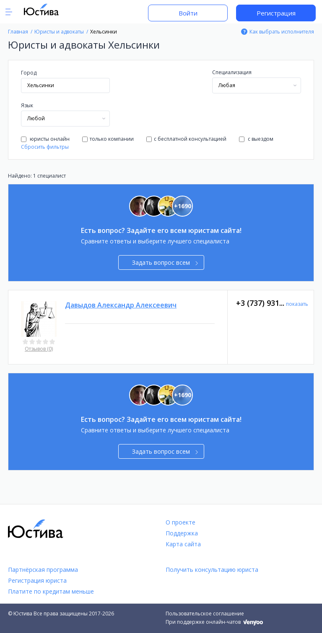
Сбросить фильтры (45, 146)
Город (28, 72)
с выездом (256, 138)
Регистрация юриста (37, 580)
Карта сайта (183, 544)
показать (297, 303)
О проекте (180, 522)
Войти (188, 13)
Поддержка (182, 533)
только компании (108, 138)
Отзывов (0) (39, 348)
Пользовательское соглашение (205, 613)
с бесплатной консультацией (186, 138)
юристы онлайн (45, 138)
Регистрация (276, 13)
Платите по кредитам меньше (51, 591)
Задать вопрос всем (165, 262)
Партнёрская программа (43, 570)
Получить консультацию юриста (212, 570)
